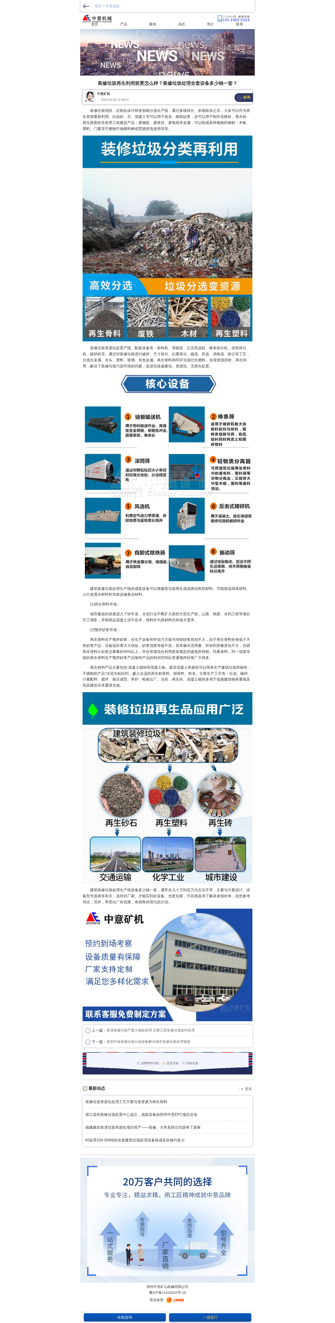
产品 (123, 24)
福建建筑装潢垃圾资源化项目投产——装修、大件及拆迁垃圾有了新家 (143, 1127)
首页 (98, 6)
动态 (181, 24)
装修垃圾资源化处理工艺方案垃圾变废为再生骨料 (126, 1102)
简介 (210, 24)
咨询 (244, 97)
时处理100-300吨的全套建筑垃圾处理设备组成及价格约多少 (135, 1140)
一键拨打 (210, 1317)
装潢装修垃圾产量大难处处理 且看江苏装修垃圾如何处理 (151, 1030)
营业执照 (157, 1300)
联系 (239, 24)
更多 (248, 1089)
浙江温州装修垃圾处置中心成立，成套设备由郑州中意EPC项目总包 (141, 1115)
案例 (152, 24)
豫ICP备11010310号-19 (167, 1292)
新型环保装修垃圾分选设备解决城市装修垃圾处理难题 (148, 1042)
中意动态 (113, 6)
